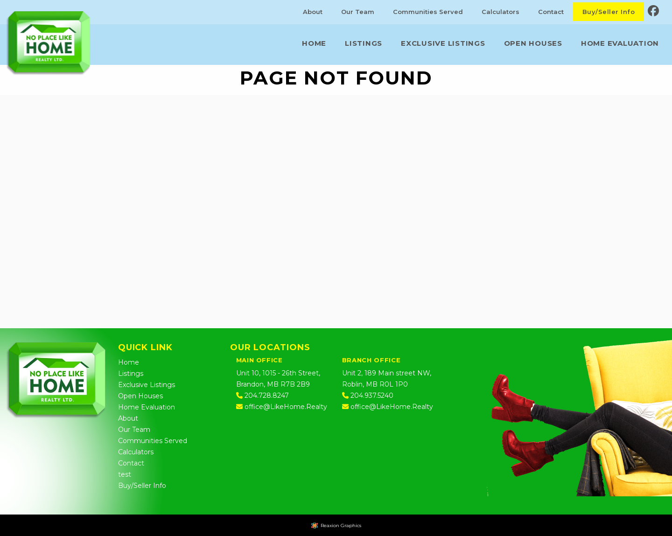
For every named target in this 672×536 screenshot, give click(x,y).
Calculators (500, 11)
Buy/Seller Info (608, 11)
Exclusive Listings (443, 43)
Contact (551, 11)
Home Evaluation (620, 43)
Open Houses (533, 43)
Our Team (357, 11)
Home (314, 43)
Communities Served (428, 11)
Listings (363, 43)
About (312, 11)
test (124, 474)
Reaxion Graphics (341, 525)
